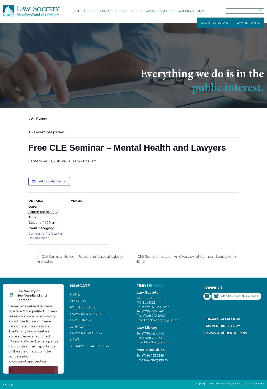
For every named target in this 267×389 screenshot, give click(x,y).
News (201, 11)
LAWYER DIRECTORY (214, 22)
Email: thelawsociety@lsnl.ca (157, 320)
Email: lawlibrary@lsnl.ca (154, 342)
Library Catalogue (222, 319)
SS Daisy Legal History (90, 346)
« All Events (37, 119)
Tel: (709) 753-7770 (150, 333)
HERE (158, 286)
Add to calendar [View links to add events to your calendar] (50, 181)
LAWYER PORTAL (248, 22)
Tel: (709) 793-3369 (150, 355)
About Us (90, 11)
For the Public (130, 11)
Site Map (8, 384)
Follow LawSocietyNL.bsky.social (236, 296)
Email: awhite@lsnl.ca (152, 360)
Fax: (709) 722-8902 (151, 316)
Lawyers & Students (159, 11)
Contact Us (108, 11)
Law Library (185, 11)
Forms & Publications (225, 333)
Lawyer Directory (86, 333)
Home (76, 11)
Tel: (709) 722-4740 (150, 311)
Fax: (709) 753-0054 (151, 338)
